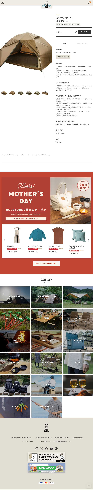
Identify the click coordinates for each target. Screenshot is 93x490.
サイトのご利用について (44, 442)
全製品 (9, 155)
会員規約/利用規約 (79, 438)
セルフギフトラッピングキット (63, 90)
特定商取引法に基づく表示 (63, 438)
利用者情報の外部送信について (63, 442)
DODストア (4, 155)
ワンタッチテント (39, 155)
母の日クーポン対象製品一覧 (45, 263)
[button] (4, 240)
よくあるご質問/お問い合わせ (43, 438)
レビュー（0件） (83, 43)
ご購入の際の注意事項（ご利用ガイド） (75, 66)
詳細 (64, 43)
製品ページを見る (62, 57)
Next (50, 50)
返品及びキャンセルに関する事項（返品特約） (67, 124)
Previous (1, 50)
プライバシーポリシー (27, 442)
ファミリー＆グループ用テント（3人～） (23, 155)
